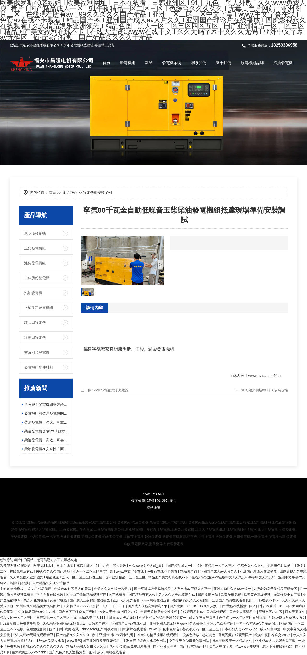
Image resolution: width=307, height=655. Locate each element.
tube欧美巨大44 (91, 617)
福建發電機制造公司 (231, 522)
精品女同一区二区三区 (17, 617)
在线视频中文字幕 (287, 594)
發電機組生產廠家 (201, 522)
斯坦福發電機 (91, 537)
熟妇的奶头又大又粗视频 (191, 600)
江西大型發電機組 (208, 529)
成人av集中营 (270, 629)
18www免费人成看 (50, 641)
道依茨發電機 (134, 537)
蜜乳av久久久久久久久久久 (43, 646)
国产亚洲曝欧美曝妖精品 (153, 589)
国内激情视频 (216, 612)
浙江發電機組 (135, 529)
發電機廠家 (139, 544)
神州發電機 (241, 537)
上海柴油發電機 (182, 529)
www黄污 (74, 641)
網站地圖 (153, 508)
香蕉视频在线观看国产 (235, 635)
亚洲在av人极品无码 (121, 617)
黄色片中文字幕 (221, 646)
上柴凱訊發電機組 (38, 308)
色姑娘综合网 (36, 629)
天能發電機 (224, 537)
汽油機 (41, 522)
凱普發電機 (170, 537)
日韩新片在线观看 (134, 629)
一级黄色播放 (189, 635)
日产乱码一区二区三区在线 (56, 617)
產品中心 (69, 192)
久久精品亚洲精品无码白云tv (65, 623)
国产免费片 (118, 594)
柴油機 (52, 522)
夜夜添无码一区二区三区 (201, 629)
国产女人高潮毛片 (243, 612)
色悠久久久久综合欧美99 (113, 589)
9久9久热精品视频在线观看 (156, 635)
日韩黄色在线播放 (234, 606)
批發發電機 (157, 544)
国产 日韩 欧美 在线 (64, 629)
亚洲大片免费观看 (127, 600)
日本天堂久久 (295, 612)
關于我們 (223, 63)
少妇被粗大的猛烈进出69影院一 (163, 617)
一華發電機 (259, 537)
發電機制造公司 (104, 522)
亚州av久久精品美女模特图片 (38, 606)
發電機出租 (277, 537)
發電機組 (127, 63)
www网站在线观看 (156, 600)
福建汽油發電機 (280, 522)
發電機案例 (171, 63)
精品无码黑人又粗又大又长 (86, 646)
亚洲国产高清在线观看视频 (232, 600)
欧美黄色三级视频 (258, 594)
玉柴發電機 (287, 529)
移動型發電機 (35, 337)
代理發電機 (175, 544)
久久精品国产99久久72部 (37, 612)
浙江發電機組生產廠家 (240, 529)
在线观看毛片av (192, 612)
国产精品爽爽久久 (142, 594)
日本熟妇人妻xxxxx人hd (240, 629)
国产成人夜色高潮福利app (148, 606)
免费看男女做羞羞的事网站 (189, 641)
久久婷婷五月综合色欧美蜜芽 (211, 623)
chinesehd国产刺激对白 (100, 629)
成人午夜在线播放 (203, 617)
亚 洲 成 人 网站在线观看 (108, 652)
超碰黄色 (209, 635)
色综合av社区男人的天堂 (73, 589)
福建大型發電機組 (45, 529)
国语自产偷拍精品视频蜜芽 (86, 594)
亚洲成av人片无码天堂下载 (275, 641)
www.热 (155, 629)
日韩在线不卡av (267, 600)
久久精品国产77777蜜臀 (81, 606)
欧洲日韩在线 (127, 612)
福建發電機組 (257, 522)
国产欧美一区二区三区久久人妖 (194, 606)
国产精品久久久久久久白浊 (76, 635)
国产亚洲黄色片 (165, 646)
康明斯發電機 (35, 233)
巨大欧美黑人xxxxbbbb (29, 652)
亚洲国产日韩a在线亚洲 (129, 623)
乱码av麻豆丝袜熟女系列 (287, 617)
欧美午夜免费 (231, 594)
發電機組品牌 (252, 63)
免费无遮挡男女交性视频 (159, 612)
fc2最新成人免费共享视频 (21, 623)
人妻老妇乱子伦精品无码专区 (276, 589)
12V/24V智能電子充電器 (110, 390)
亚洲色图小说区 (271, 612)
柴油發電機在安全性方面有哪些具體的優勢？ (47, 449)
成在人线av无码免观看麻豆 (33, 635)
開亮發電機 (206, 537)
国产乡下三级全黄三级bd (78, 612)
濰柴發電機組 (35, 263)
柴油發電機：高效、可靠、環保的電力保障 (47, 440)
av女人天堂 (107, 612)
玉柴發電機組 (35, 248)
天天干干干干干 (114, 606)
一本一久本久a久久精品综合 (257, 623)
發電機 (75, 45)
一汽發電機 (54, 537)
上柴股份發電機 (36, 278)
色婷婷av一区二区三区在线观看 (243, 617)
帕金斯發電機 (112, 537)
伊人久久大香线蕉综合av (177, 594)
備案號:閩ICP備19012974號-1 (153, 501)
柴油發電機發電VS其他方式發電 (47, 431)
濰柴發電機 (19, 537)
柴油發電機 (157, 522)
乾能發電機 (153, 537)
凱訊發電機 (188, 537)
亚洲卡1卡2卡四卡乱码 (116, 635)
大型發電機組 (177, 522)
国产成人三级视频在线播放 (90, 600)
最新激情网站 (208, 594)
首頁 (106, 63)
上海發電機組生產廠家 (76, 529)
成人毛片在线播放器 (277, 646)
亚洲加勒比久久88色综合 (232, 589)
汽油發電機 (283, 63)
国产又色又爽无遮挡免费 (68, 652)
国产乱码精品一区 (193, 646)
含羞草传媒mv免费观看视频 (130, 646)
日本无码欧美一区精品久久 (232, 641)
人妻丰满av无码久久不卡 (193, 589)
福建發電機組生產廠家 (75, 522)
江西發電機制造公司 (109, 529)
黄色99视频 (59, 600)
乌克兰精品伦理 (40, 589)
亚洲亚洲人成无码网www (168, 623)
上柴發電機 (36, 537)
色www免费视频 (247, 646)
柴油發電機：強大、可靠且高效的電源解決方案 (47, 422)
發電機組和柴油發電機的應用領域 (47, 413)
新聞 (149, 63)
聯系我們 (198, 63)
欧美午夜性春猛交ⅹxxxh (272, 635)
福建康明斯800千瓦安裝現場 (266, 390)
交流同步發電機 (36, 352)
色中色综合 (171, 629)
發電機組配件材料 (38, 367)
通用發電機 (72, 537)
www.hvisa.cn (260, 376)
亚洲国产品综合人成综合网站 (145, 641)
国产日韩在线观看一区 (266, 606)
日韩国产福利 (98, 623)
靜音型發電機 (35, 323)
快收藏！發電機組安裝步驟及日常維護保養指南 (47, 404)
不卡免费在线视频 (50, 594)
